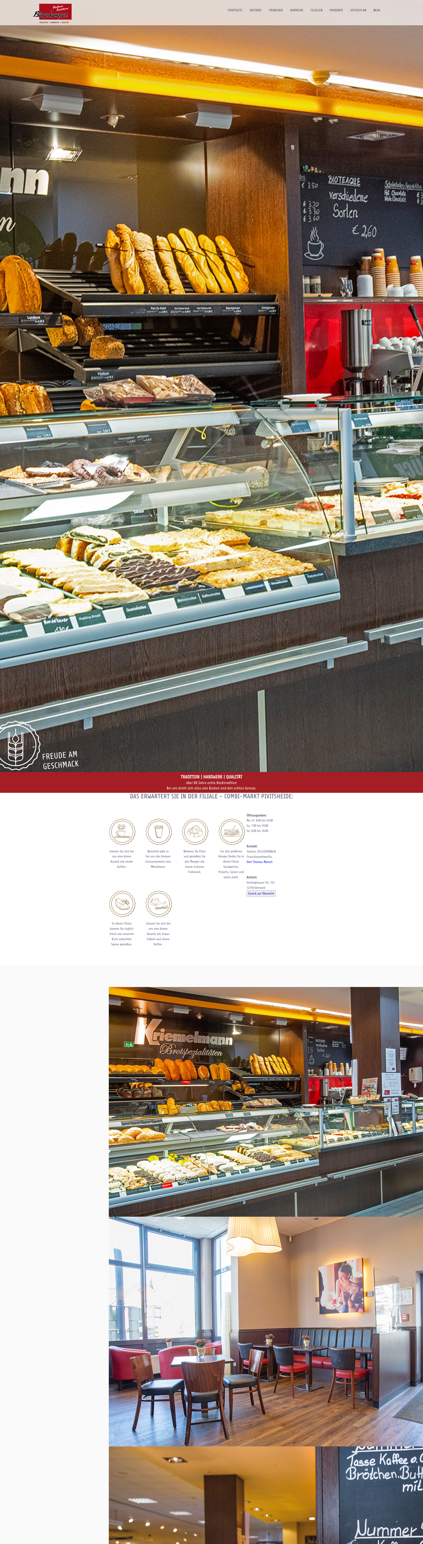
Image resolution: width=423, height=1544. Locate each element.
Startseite (235, 10)
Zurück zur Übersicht (261, 893)
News (376, 10)
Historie (256, 10)
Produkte (336, 10)
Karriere (296, 10)
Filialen (316, 10)
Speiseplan (358, 10)
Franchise (276, 10)
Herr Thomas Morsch (259, 862)
